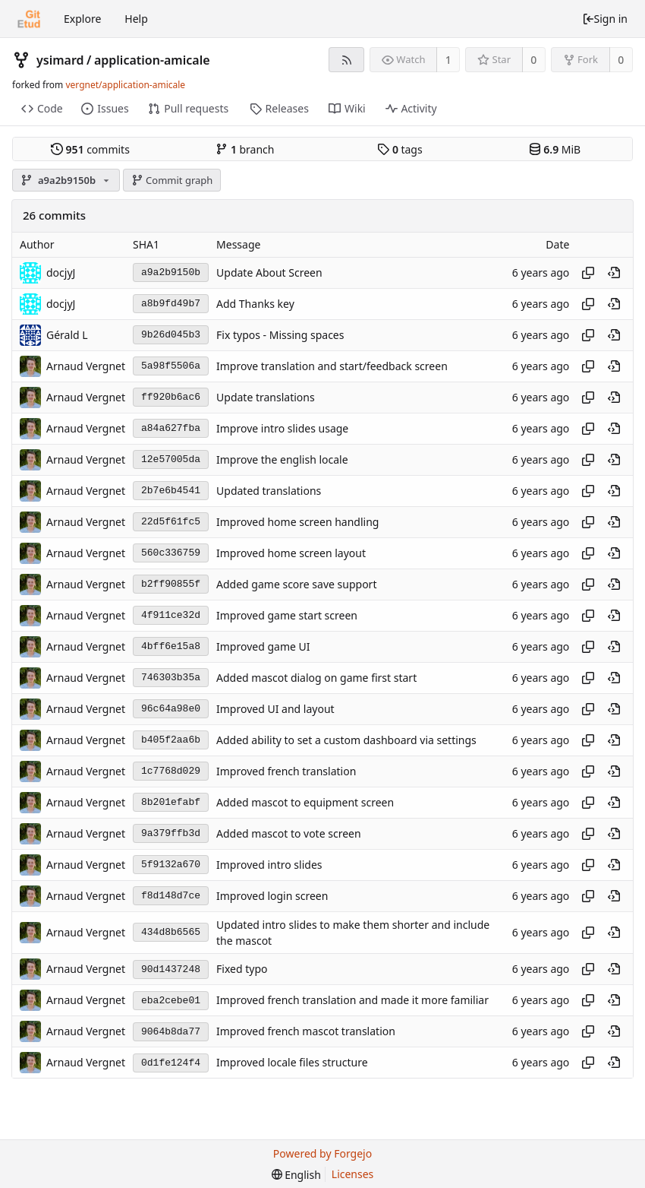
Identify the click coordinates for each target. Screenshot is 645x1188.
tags (399, 149)
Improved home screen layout (291, 553)
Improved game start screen (286, 615)
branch (245, 149)
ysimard (60, 60)
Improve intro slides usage (282, 428)
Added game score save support (296, 584)
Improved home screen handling (297, 522)
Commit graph (172, 180)
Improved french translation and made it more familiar (352, 1000)
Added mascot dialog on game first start (316, 677)
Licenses (353, 1174)
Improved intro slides (269, 864)
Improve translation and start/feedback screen (332, 366)
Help (136, 18)
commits (90, 149)
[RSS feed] (346, 59)
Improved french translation (286, 771)
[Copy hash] (588, 272)
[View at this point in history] (614, 272)
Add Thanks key (255, 303)
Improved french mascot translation (305, 1032)
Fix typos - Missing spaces (280, 335)
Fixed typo (241, 969)
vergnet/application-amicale (125, 84)
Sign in (605, 18)
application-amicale (152, 60)
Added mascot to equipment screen (305, 802)
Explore (82, 18)
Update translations (265, 397)
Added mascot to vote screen (288, 833)
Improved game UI (263, 646)
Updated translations (268, 490)
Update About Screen (269, 272)
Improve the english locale (282, 459)
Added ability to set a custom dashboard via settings (346, 740)
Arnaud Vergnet (85, 366)
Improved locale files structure (292, 1063)
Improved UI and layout (275, 709)
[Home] (29, 19)
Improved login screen (272, 896)
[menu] (296, 1174)
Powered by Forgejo (322, 1153)
